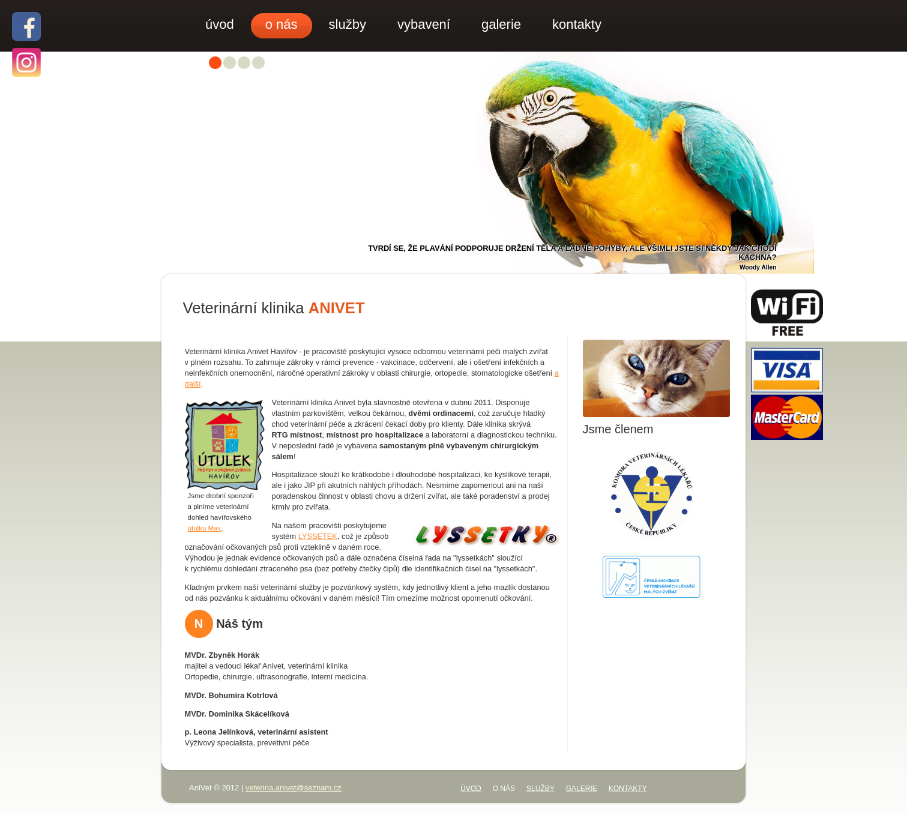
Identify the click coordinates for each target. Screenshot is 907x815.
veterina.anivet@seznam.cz (294, 787)
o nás (504, 788)
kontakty (628, 788)
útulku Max (204, 528)
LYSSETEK (317, 536)
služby (540, 788)
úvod (470, 788)
